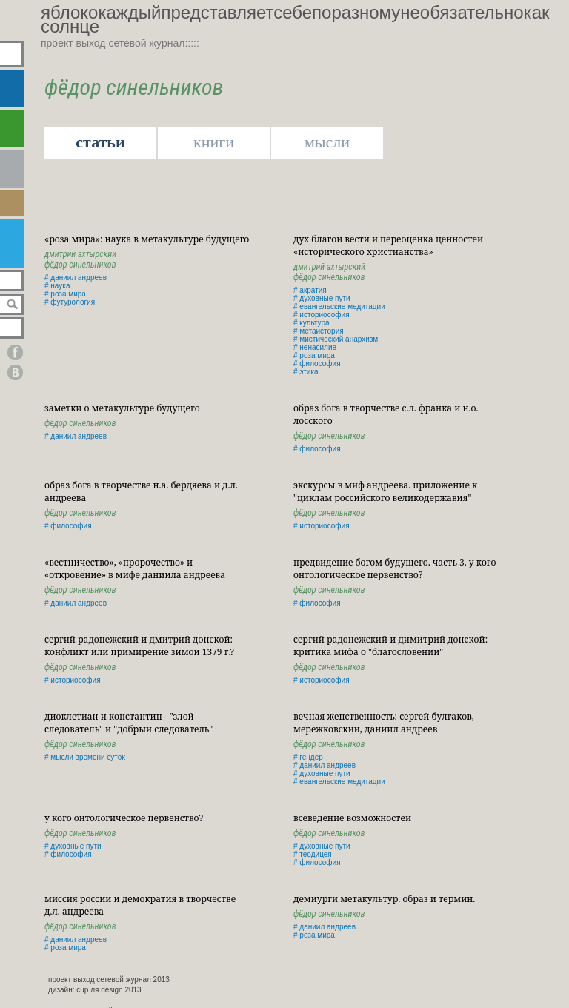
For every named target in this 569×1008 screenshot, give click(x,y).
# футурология (69, 302)
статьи (100, 142)
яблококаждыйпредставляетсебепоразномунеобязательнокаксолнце (295, 19)
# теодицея (312, 854)
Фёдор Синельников (80, 264)
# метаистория (318, 331)
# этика (306, 372)
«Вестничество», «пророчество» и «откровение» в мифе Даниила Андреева (134, 568)
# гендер (308, 757)
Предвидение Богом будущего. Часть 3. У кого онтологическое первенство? (394, 568)
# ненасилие (314, 347)
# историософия (321, 315)
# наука (57, 286)
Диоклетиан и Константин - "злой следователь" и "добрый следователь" (128, 722)
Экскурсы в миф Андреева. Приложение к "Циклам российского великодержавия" (385, 491)
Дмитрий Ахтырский (80, 254)
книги (213, 142)
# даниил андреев (75, 277)
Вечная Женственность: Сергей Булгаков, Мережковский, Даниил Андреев (383, 722)
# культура (311, 323)
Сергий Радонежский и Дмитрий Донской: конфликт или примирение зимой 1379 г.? (139, 645)
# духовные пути (321, 298)
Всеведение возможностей (352, 818)
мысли (327, 142)
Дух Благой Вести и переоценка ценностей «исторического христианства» (388, 245)
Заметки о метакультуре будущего (122, 408)
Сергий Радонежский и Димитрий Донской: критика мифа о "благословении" (390, 645)
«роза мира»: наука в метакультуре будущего (146, 239)
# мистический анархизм (335, 339)
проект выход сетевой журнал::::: (120, 43)
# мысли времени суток (84, 757)
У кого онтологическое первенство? (123, 818)
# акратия (310, 290)
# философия (317, 363)
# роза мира (65, 294)
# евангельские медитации (339, 306)
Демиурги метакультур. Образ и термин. (384, 898)
